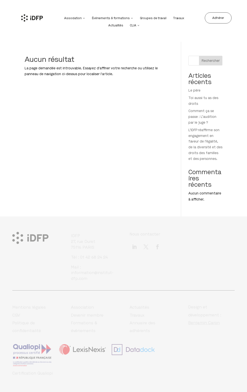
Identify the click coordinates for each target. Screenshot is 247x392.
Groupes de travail (153, 18)
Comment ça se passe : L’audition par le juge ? (202, 117)
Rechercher (211, 60)
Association (73, 18)
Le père (194, 90)
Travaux (178, 18)
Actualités (115, 25)
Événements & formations (111, 18)
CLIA (133, 25)
